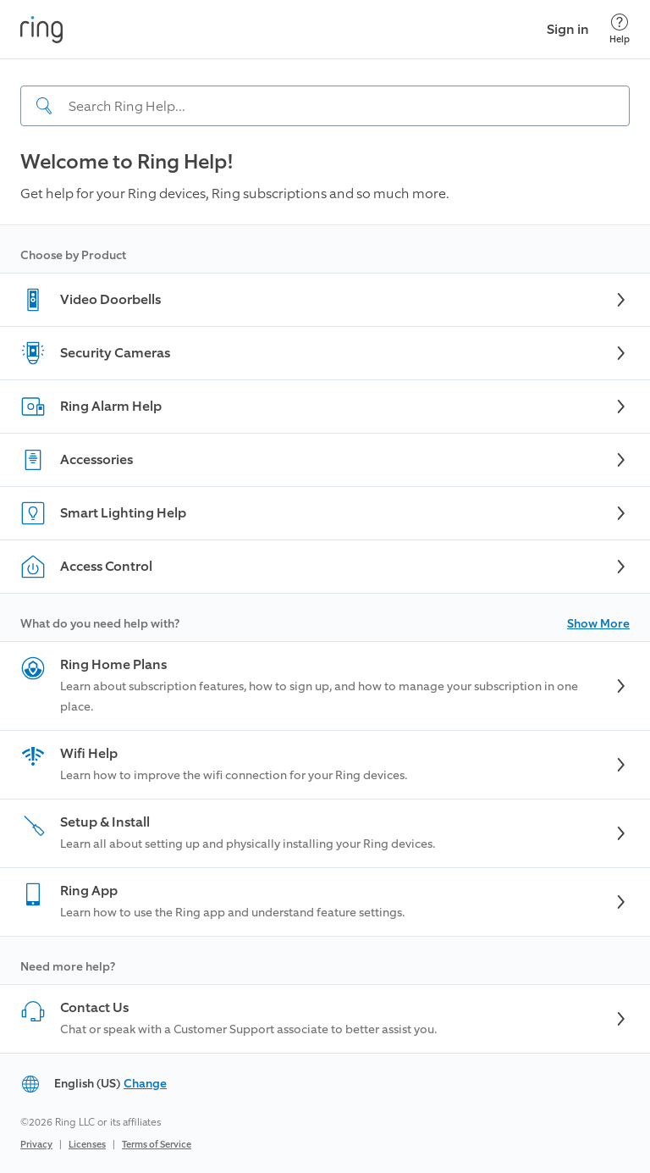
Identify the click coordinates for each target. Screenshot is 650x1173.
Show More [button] (598, 624)
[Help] (619, 29)
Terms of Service (156, 1144)
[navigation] (325, 92)
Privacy (36, 1144)
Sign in (568, 29)
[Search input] (325, 106)
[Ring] (41, 29)
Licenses (87, 1144)
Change (145, 1084)
